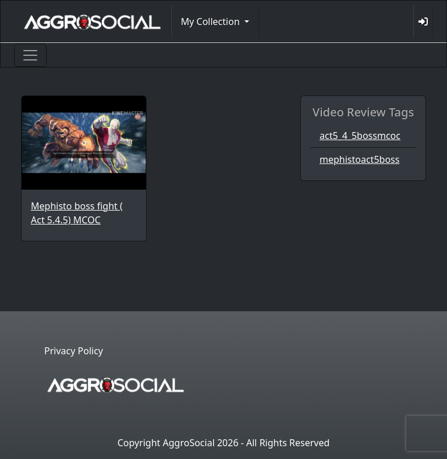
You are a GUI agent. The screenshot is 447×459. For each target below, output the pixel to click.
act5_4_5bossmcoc (360, 135)
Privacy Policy (73, 350)
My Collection (211, 21)
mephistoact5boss (359, 159)
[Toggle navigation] (30, 55)
